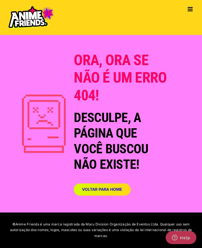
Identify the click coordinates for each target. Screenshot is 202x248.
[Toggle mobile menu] (191, 9)
